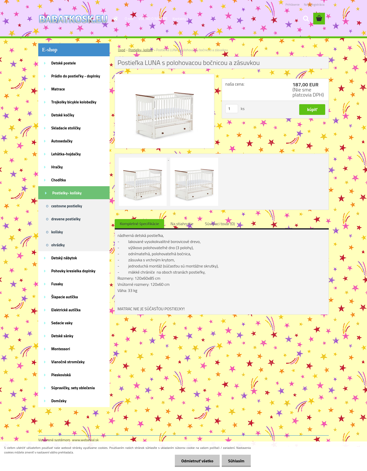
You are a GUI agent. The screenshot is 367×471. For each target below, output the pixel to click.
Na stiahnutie (182, 224)
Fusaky (57, 284)
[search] (306, 18)
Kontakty (179, 18)
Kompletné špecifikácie (139, 224)
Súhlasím (236, 461)
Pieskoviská (61, 375)
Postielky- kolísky (67, 193)
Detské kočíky (62, 115)
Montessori (60, 349)
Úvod (121, 49)
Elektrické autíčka (66, 310)
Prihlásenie (292, 4)
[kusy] (231, 108)
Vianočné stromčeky (68, 362)
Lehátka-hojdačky (66, 154)
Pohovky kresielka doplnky (73, 271)
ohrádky (58, 245)
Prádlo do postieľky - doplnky (75, 76)
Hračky (57, 167)
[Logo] (73, 19)
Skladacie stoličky (66, 128)
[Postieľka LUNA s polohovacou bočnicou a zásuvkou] (164, 76)
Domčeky (59, 401)
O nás (129, 18)
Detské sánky (62, 336)
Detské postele (63, 63)
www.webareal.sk (85, 439)
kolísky (57, 232)
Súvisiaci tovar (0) (220, 224)
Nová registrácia (314, 4)
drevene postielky (66, 219)
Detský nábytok (64, 258)
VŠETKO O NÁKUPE (152, 18)
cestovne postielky (66, 206)
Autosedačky (61, 141)
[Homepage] (115, 18)
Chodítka (58, 180)
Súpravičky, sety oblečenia (73, 388)
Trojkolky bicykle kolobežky (73, 102)
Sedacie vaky (62, 323)
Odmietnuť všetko (197, 461)
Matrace (58, 89)
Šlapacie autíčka (64, 297)
